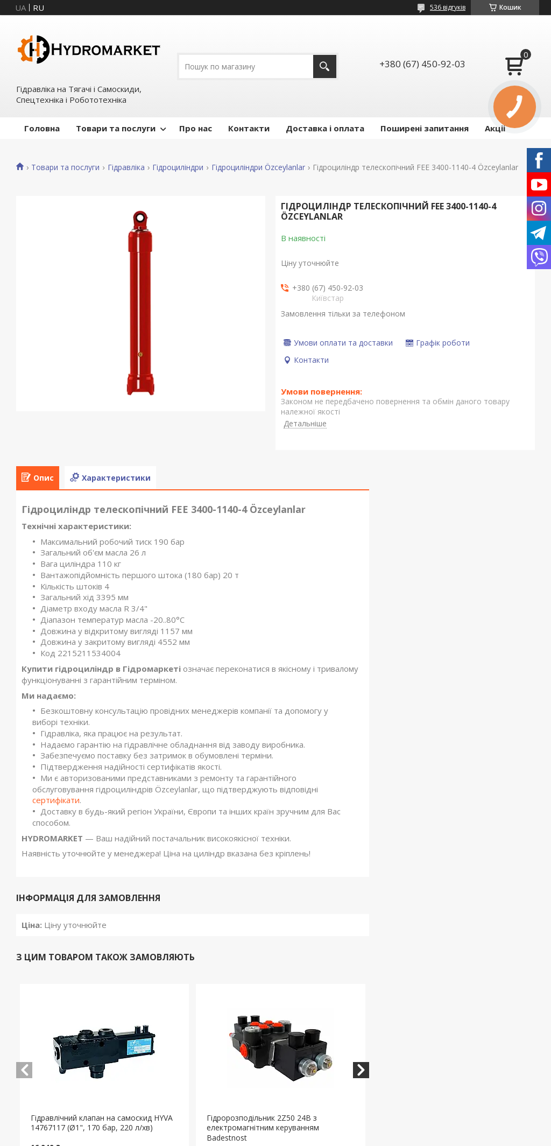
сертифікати (56, 800)
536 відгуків (447, 7)
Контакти (249, 128)
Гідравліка (126, 167)
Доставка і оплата (325, 128)
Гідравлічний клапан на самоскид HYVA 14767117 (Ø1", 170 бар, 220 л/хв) (102, 1123)
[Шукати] (324, 66)
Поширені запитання (424, 128)
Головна (42, 128)
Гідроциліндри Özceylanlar (258, 167)
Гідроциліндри (177, 167)
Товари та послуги (116, 128)
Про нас (195, 128)
